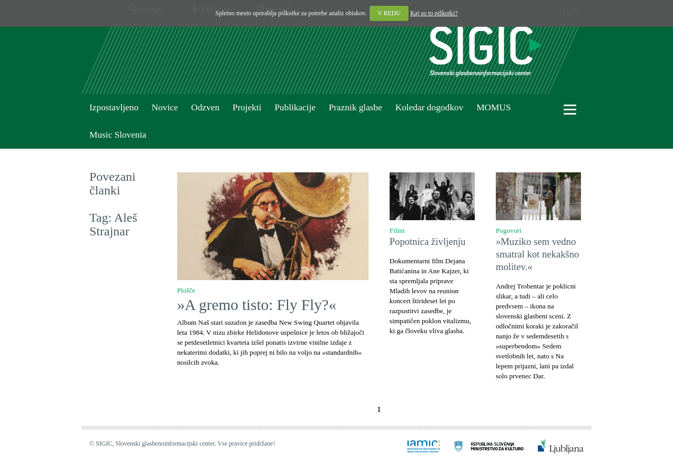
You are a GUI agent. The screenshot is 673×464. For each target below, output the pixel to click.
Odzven (205, 107)
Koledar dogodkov (429, 107)
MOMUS (493, 107)
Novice (164, 107)
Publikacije (294, 107)
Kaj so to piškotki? (433, 13)
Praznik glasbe (355, 107)
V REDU (389, 13)
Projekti (246, 107)
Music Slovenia (117, 135)
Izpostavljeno (113, 107)
